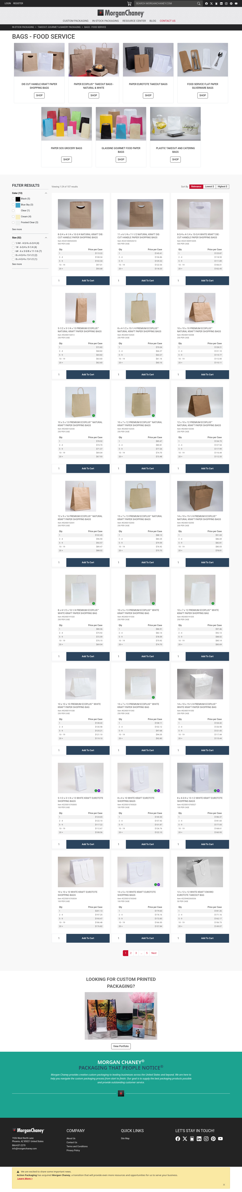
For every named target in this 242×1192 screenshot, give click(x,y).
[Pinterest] (231, 3)
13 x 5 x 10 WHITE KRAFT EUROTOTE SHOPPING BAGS (136, 893)
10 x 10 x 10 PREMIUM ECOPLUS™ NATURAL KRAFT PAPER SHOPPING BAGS (199, 330)
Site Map (125, 1138)
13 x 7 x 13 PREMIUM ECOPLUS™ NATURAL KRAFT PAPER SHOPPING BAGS (139, 518)
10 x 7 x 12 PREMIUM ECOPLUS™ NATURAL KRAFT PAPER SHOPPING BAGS (139, 424)
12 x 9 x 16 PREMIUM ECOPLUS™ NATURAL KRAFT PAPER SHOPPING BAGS (80, 518)
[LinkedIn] (221, 3)
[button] (76, 21)
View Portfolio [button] (121, 1046)
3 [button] (136, 953)
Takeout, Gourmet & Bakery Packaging (59, 27)
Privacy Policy (73, 1150)
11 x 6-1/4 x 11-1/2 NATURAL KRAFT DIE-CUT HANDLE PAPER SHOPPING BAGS (138, 236)
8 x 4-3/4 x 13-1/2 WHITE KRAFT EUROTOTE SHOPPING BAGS (200, 800)
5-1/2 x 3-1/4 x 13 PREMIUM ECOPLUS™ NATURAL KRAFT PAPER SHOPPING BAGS (80, 330)
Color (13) (17, 193)
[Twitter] (211, 3)
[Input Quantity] (59, 280)
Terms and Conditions (77, 1146)
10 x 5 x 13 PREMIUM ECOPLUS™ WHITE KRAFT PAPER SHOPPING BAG (138, 612)
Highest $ (222, 186)
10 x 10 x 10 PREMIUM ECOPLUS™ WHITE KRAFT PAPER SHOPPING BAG (79, 706)
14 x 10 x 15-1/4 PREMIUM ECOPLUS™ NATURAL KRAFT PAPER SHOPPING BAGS (199, 518)
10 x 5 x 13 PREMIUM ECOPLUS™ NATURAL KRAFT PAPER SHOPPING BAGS (80, 424)
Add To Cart (88, 280)
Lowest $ (209, 186)
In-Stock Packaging (23, 27)
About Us (71, 1138)
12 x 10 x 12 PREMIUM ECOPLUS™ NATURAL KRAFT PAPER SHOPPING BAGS (199, 424)
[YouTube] (236, 3)
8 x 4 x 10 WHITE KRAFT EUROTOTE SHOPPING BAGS (135, 800)
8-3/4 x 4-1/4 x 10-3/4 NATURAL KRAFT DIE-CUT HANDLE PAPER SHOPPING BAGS (80, 236)
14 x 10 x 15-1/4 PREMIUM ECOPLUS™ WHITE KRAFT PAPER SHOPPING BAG (197, 706)
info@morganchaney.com (24, 1148)
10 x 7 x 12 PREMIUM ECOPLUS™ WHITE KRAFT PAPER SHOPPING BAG (198, 612)
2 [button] (130, 953)
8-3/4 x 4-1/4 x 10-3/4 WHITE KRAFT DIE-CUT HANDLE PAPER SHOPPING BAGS (198, 236)
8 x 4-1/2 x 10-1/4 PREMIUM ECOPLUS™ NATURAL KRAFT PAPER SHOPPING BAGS (139, 330)
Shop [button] (39, 95)
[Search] (164, 3)
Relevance (196, 186)
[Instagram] (226, 3)
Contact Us (72, 1142)
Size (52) (16, 237)
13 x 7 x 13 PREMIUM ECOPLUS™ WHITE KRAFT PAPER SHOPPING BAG (138, 706)
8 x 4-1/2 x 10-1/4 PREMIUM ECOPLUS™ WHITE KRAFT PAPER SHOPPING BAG (78, 612)
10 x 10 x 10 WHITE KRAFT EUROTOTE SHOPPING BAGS (77, 893)
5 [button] (147, 953)
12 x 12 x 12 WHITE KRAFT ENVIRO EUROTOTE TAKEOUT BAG (195, 893)
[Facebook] (206, 3)
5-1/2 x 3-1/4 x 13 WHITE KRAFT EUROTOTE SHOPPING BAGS (80, 800)
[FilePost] (216, 3)
